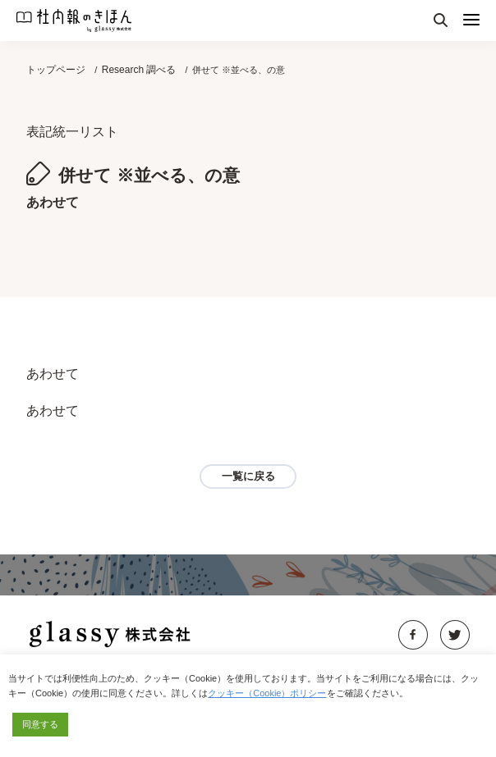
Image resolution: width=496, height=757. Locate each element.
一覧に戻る (248, 476)
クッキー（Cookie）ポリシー (267, 693)
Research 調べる (139, 69)
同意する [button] (40, 724)
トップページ (55, 69)
